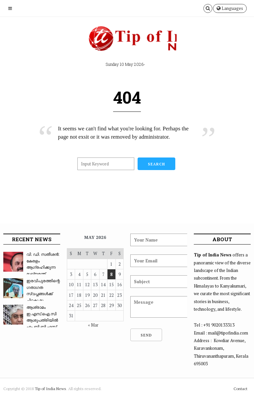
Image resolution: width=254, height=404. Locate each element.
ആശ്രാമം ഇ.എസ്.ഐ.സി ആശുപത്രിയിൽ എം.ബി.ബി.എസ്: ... (30, 320)
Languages (230, 8)
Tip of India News (50, 388)
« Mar (93, 325)
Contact (240, 388)
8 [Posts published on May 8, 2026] (111, 274)
